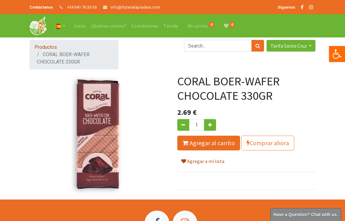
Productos (45, 47)
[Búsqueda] (257, 46)
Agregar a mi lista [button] (202, 161)
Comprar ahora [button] (268, 143)
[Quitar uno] (183, 125)
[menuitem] (79, 26)
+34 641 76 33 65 (82, 7)
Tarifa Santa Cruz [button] (289, 46)
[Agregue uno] (210, 125)
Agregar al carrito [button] (209, 143)
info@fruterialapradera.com (135, 7)
